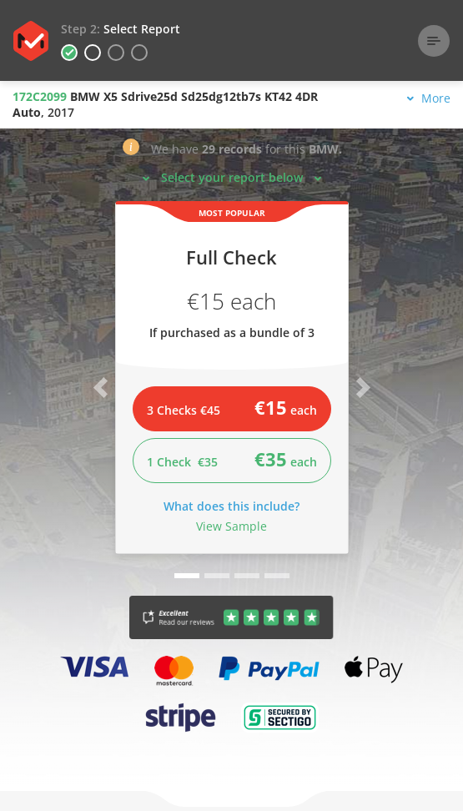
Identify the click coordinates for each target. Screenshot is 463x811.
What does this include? (231, 506)
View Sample (231, 526)
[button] (131, 151)
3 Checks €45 (232, 407)
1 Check (232, 458)
